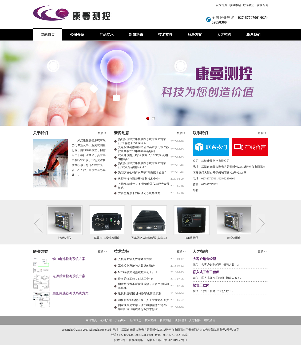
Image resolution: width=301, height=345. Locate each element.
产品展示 (106, 35)
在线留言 (262, 5)
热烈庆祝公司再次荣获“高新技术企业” (142, 172)
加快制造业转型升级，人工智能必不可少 (143, 300)
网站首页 (48, 35)
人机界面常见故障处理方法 (135, 259)
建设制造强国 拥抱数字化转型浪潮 (139, 293)
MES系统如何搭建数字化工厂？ (138, 272)
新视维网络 (136, 340)
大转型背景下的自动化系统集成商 (139, 193)
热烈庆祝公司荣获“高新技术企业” (139, 178)
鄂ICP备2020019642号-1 (172, 340)
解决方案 (195, 35)
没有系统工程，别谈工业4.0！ (136, 278)
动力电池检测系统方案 (68, 259)
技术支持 (165, 35)
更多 (102, 133)
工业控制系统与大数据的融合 (136, 265)
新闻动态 (136, 35)
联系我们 (248, 5)
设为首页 (221, 5)
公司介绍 (77, 35)
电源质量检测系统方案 (68, 276)
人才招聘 (224, 35)
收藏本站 (235, 5)
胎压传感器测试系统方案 (70, 293)
